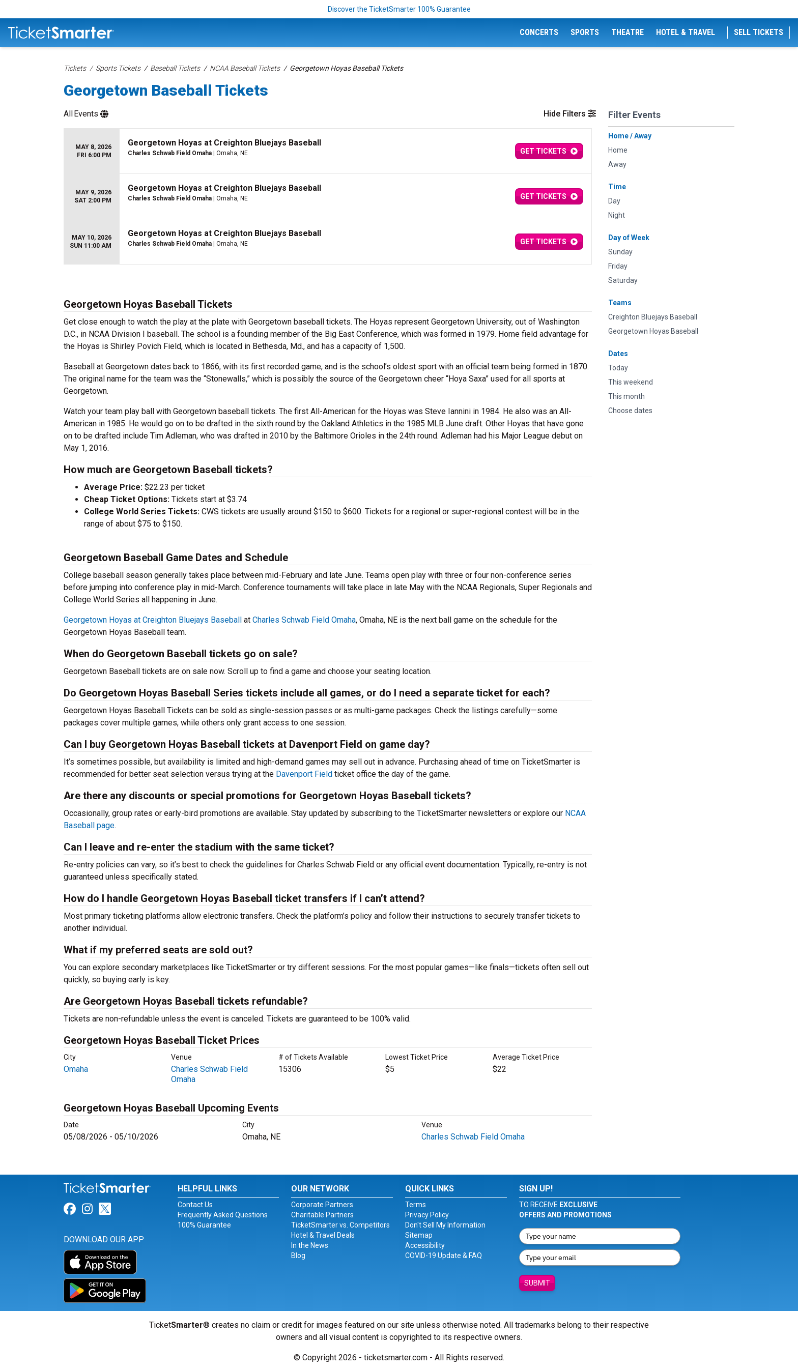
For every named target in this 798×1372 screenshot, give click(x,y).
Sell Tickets (758, 32)
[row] (328, 151)
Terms (415, 1205)
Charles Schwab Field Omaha (304, 620)
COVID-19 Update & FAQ (443, 1255)
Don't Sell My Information (445, 1225)
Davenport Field (304, 774)
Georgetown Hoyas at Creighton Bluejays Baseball (153, 620)
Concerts (539, 32)
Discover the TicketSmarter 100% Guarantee (399, 9)
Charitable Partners (322, 1215)
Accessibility (425, 1245)
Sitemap (419, 1235)
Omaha (76, 1069)
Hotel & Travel (685, 32)
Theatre (627, 32)
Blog (298, 1255)
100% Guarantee (204, 1225)
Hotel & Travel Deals (323, 1235)
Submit (537, 1283)
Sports (585, 32)
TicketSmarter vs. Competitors (340, 1225)
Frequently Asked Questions (223, 1215)
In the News (309, 1245)
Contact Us (195, 1205)
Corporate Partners (322, 1205)
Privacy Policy (427, 1215)
